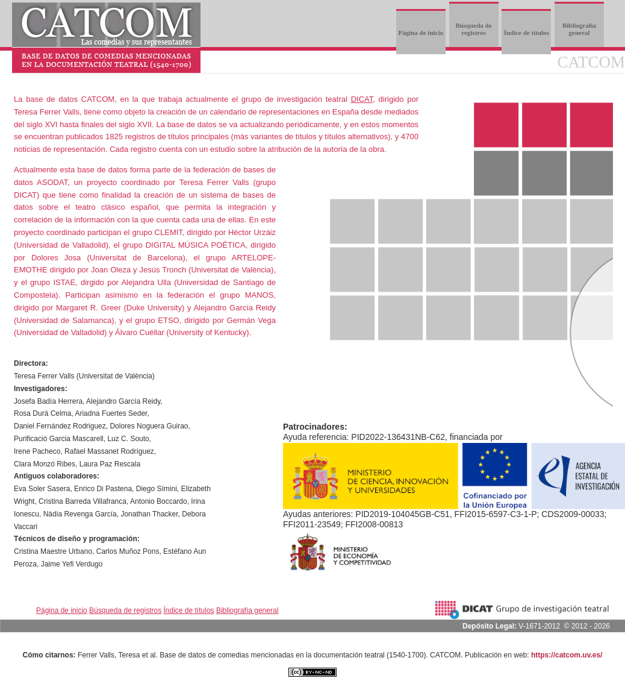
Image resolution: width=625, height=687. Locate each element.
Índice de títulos (526, 32)
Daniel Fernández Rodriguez (60, 426)
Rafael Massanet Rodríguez (109, 451)
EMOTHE (31, 269)
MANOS (259, 295)
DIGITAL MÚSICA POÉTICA (196, 244)
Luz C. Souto (128, 438)
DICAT (362, 99)
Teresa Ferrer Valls (46, 111)
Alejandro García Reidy (123, 401)
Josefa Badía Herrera (48, 401)
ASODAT (52, 182)
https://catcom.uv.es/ (566, 655)
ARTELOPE (252, 257)
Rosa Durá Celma (42, 413)
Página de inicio (420, 32)
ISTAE (65, 282)
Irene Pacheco (37, 451)
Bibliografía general (579, 29)
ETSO (168, 320)
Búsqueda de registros (473, 29)
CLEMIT (168, 232)
